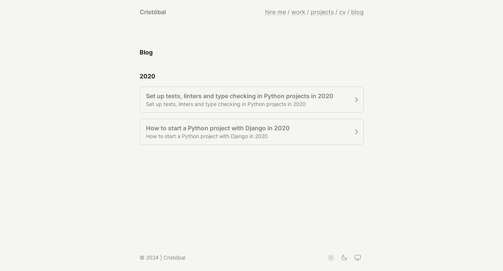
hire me (275, 12)
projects (322, 12)
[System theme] (358, 258)
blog (357, 12)
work (298, 12)
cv (342, 12)
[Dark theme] (344, 258)
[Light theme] (331, 258)
